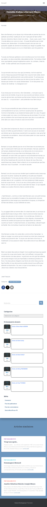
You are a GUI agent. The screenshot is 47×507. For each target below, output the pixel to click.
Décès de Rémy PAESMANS (20, 369)
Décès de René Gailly (18, 340)
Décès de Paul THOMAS (18, 383)
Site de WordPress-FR (11, 410)
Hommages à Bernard (12, 463)
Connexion (8, 400)
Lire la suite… (26, 448)
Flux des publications (11, 403)
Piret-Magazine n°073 (15, 281)
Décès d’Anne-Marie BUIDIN (20, 326)
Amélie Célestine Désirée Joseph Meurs (19, 484)
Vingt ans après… (11, 442)
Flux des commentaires (11, 407)
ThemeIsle (30, 503)
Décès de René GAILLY (18, 354)
